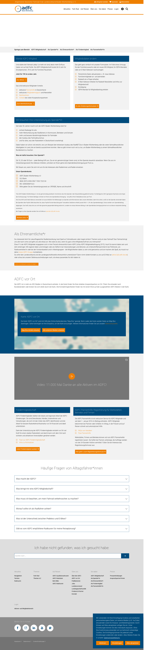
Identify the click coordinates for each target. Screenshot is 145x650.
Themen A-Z (37, 578)
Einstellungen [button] (117, 643)
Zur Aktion (20, 80)
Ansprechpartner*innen (117, 578)
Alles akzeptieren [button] (133, 643)
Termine (16, 578)
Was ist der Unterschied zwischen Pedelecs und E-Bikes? (41, 518)
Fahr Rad (75, 9)
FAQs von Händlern (85, 431)
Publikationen (76, 581)
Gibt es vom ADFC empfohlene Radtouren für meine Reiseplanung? (46, 528)
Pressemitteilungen (116, 576)
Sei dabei (102, 9)
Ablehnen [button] (102, 643)
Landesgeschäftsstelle (79, 589)
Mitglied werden (101, 2)
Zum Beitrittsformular (24, 104)
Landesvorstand (77, 586)
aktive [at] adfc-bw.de (119, 255)
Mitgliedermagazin (33, 93)
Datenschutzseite (111, 324)
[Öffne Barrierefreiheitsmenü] (122, 9)
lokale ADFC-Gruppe (26, 252)
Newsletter (124, 2)
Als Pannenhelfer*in (97, 50)
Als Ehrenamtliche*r (67, 50)
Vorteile (22, 98)
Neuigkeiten (18, 576)
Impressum (18, 641)
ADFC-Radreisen (58, 578)
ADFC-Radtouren (58, 583)
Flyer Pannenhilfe (84, 433)
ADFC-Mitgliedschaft (38, 50)
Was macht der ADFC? (26, 479)
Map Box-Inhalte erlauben (31, 330)
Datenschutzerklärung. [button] (112, 638)
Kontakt (74, 594)
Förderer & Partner (77, 591)
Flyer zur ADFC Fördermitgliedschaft (32, 440)
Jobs (73, 583)
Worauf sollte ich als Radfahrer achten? (33, 508)
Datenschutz (27, 641)
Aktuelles (67, 9)
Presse (110, 9)
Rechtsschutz (24, 95)
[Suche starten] (125, 555)
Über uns (93, 9)
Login (116, 9)
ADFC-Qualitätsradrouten (61, 576)
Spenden (114, 2)
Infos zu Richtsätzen (26, 442)
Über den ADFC (76, 576)
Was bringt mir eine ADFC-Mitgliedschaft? (34, 489)
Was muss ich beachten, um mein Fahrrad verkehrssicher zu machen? (47, 498)
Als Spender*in (53, 50)
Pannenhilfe (30, 90)
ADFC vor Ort (76, 578)
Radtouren (17, 581)
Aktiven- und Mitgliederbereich (23, 608)
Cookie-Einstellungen (39, 641)
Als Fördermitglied (82, 50)
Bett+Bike (56, 581)
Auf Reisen (85, 9)
